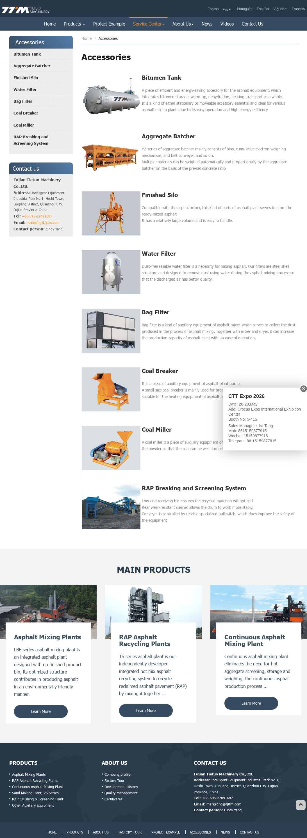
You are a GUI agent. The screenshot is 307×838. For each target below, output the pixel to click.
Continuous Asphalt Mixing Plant (37, 768)
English (213, 9)
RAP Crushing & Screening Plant (37, 781)
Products (23, 744)
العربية (227, 9)
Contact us (26, 168)
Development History (121, 768)
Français (298, 9)
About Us (114, 744)
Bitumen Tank (161, 77)
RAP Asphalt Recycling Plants (35, 762)
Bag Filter (155, 302)
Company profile (117, 756)
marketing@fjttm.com (43, 223)
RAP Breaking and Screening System (194, 472)
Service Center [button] (148, 23)
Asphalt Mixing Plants (29, 756)
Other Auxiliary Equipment (33, 787)
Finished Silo (160, 190)
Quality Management (120, 774)
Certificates (113, 781)
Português (244, 9)
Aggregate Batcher (168, 133)
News (207, 23)
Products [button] (74, 23)
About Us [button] (183, 23)
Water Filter (159, 246)
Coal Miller (157, 415)
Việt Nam (280, 9)
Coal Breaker (160, 359)
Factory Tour (114, 762)
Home (50, 23)
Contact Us (252, 23)
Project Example (109, 23)
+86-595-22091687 (37, 216)
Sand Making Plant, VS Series (35, 774)
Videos (227, 23)
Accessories (200, 814)
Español (263, 9)
